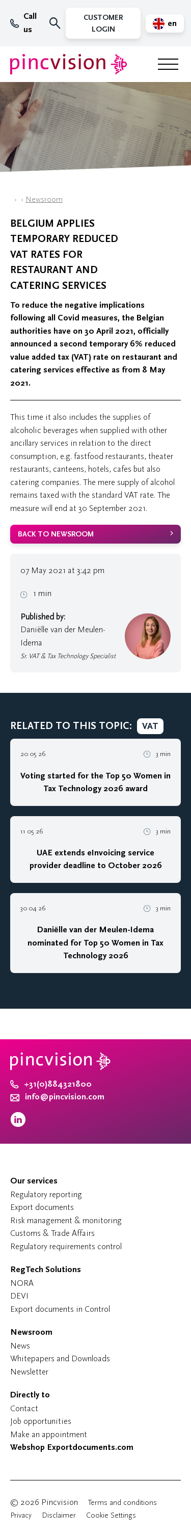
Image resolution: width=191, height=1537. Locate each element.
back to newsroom (56, 534)
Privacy (21, 1515)
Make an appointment (48, 1434)
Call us (23, 23)
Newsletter (29, 1372)
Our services (34, 1181)
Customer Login (103, 23)
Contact (24, 1408)
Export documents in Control (60, 1309)
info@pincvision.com (64, 1097)
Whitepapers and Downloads (60, 1358)
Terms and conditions (122, 1502)
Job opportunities (40, 1421)
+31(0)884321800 (51, 1084)
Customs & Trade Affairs (52, 1233)
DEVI (19, 1296)
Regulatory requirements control (66, 1246)
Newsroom (44, 199)
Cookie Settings (111, 1515)
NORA (22, 1283)
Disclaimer (59, 1515)
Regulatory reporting (46, 1194)
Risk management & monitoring (66, 1220)
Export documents (42, 1207)
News (20, 1346)
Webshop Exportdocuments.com (71, 1447)
